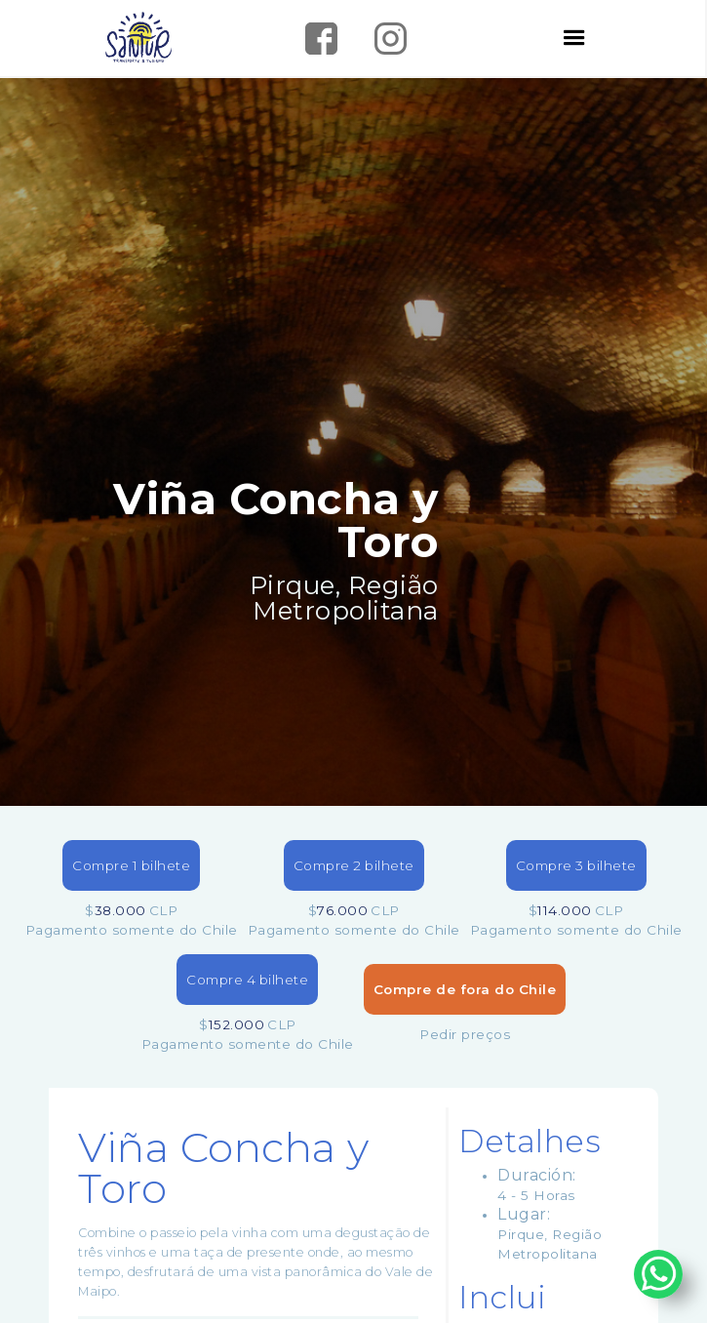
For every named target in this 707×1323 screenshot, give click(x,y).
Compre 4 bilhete (247, 979)
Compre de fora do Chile (465, 989)
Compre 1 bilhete (131, 865)
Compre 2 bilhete (354, 865)
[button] (574, 38)
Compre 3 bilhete (576, 865)
